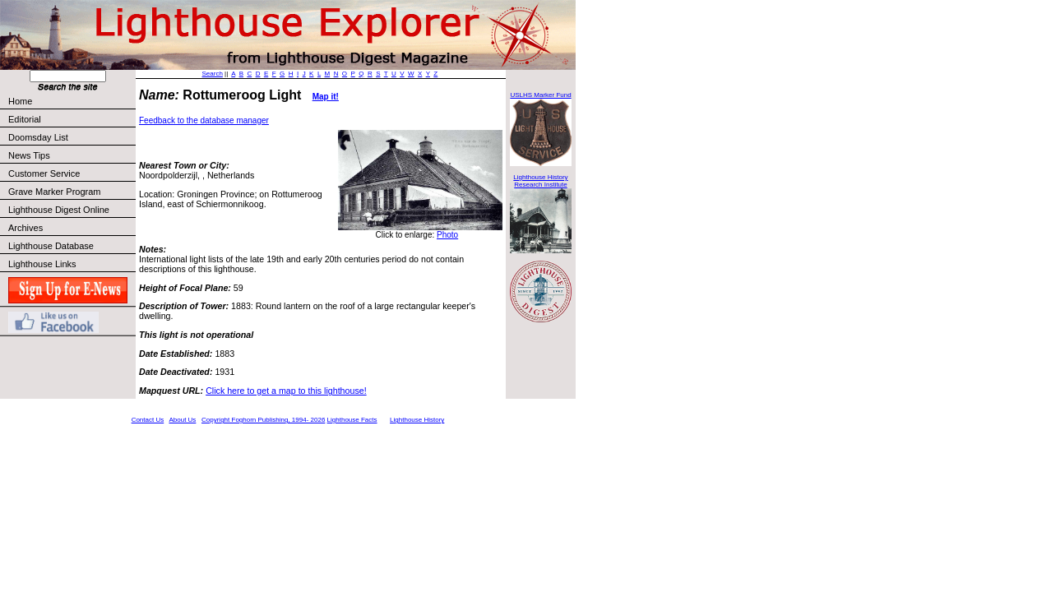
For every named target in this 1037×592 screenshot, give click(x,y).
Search (212, 73)
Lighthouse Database (51, 246)
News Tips (29, 155)
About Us (182, 419)
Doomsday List (38, 137)
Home (20, 101)
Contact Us (148, 419)
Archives (25, 228)
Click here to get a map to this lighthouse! (286, 390)
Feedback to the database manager (204, 120)
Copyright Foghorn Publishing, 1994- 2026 (263, 419)
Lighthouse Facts (352, 419)
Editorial (71, 119)
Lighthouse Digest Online (58, 210)
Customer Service (71, 173)
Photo (447, 234)
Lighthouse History (417, 419)
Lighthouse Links (42, 264)
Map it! (325, 96)
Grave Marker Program (54, 192)
